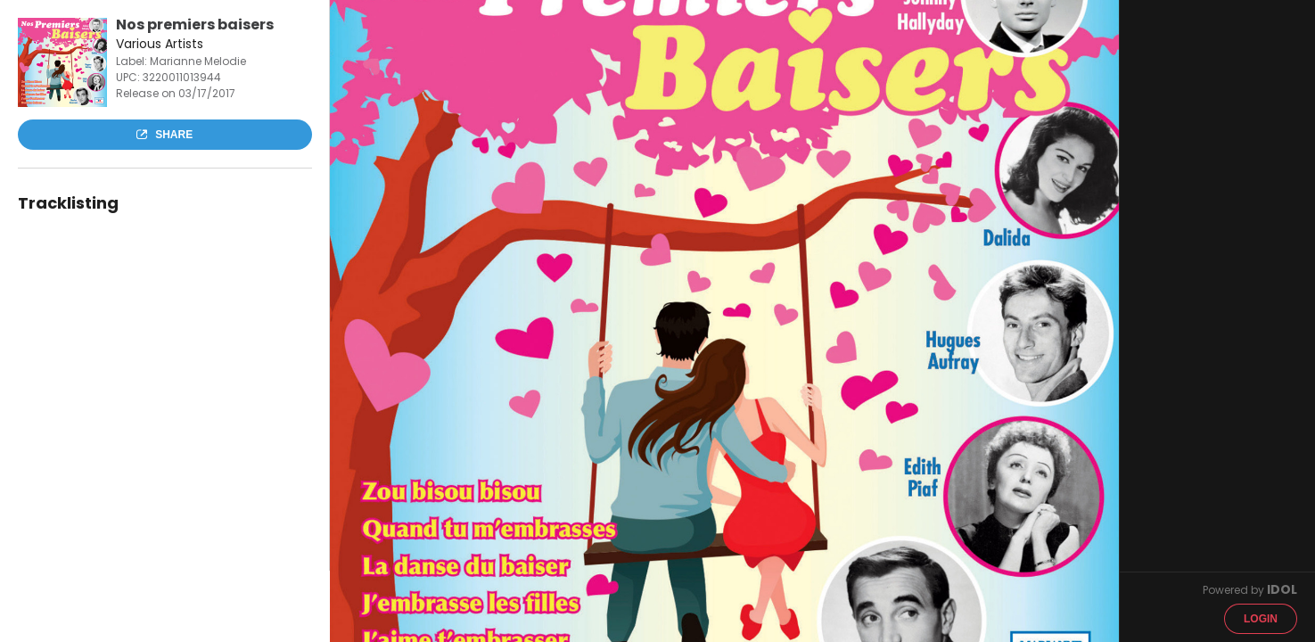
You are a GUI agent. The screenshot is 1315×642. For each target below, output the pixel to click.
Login (1261, 619)
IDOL (1282, 589)
